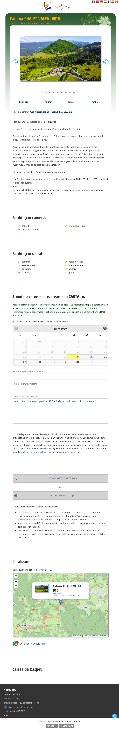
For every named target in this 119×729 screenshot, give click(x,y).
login (6, 715)
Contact (71, 102)
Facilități (48, 102)
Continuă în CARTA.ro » (63, 478)
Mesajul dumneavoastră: (25, 396)
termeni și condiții (12, 698)
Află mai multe (66, 726)
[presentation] (32, 464)
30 (65, 362)
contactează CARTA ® (14, 711)
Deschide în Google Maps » (30, 643)
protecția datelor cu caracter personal (22, 703)
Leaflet (76, 636)
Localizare (96, 102)
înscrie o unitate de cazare (18, 707)
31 (77, 362)
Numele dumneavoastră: (25, 383)
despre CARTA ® (12, 694)
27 (24, 362)
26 (105, 356)
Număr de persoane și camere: (28, 371)
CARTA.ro (10, 690)
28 (39, 362)
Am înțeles (52, 726)
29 (52, 362)
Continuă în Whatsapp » (63, 495)
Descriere (23, 102)
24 (77, 356)
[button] (60, 602)
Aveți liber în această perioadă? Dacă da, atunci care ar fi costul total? (60, 411)
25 (91, 356)
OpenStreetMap (94, 636)
